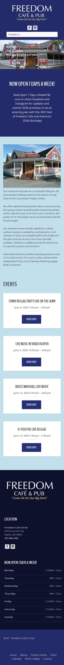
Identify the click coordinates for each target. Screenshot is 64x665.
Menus (23, 655)
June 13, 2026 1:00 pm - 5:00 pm (32, 435)
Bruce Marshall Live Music (32, 386)
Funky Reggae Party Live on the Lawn (32, 301)
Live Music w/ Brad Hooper (32, 343)
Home (13, 655)
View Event (31, 319)
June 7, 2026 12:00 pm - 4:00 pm (32, 350)
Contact (47, 658)
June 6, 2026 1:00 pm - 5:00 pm (32, 307)
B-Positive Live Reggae (32, 429)
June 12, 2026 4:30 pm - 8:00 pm (32, 393)
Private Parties (39, 655)
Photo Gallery (32, 658)
